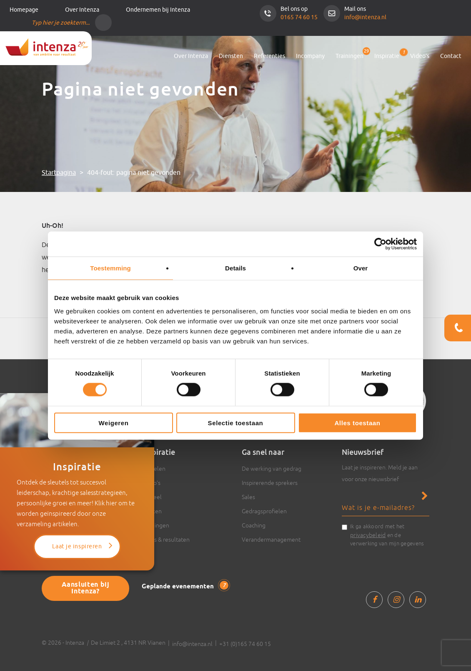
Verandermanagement (271, 539)
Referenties (269, 56)
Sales (248, 497)
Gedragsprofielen (264, 511)
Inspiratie (386, 54)
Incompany (310, 56)
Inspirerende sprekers (270, 483)
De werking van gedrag (271, 469)
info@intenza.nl (365, 17)
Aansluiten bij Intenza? (86, 588)
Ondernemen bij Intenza (158, 9)
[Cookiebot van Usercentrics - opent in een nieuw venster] (380, 244)
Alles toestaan (357, 422)
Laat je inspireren (77, 546)
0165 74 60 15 (299, 17)
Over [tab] (360, 268)
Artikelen (153, 469)
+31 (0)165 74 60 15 (245, 644)
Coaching (254, 525)
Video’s (419, 56)
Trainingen (349, 56)
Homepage (24, 9)
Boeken (152, 511)
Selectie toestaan (235, 422)
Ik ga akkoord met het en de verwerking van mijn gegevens (387, 535)
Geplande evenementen (185, 586)
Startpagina (59, 173)
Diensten (231, 56)
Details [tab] (235, 268)
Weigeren (113, 422)
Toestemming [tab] (110, 268)
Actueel (152, 497)
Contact (450, 56)
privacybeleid (368, 535)
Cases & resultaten (166, 539)
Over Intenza (82, 9)
